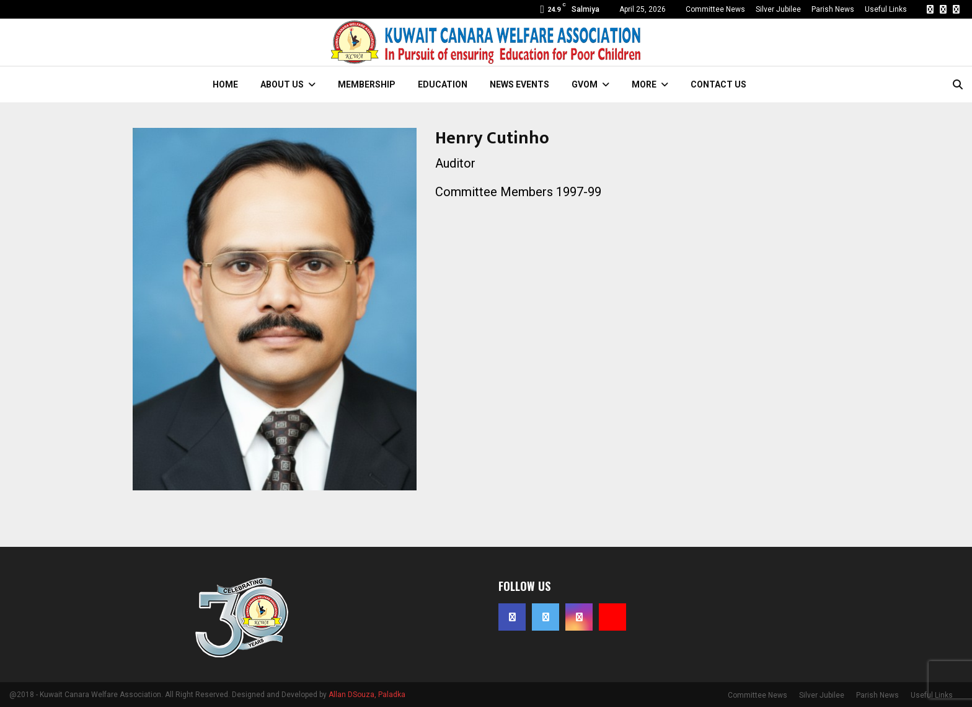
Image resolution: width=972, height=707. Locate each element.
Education (442, 84)
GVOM (585, 84)
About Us (282, 84)
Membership (366, 84)
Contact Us (718, 84)
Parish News (832, 9)
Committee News (715, 9)
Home (225, 84)
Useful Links (886, 9)
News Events (519, 84)
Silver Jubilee (778, 9)
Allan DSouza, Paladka (367, 694)
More (644, 84)
